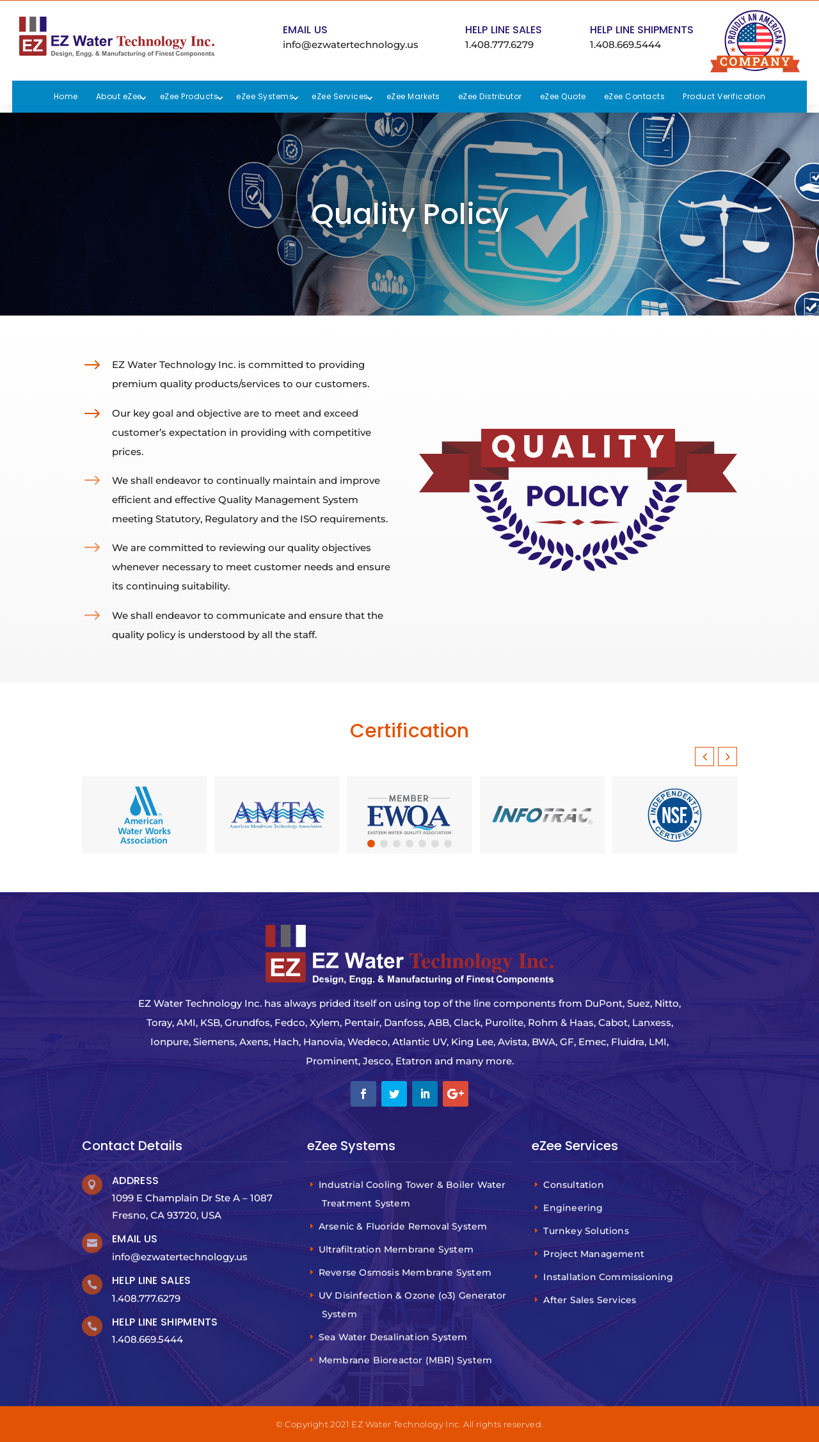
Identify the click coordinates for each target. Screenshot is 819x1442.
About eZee (119, 96)
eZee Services (340, 96)
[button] (727, 756)
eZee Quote (563, 96)
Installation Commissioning (609, 1277)
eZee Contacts (634, 96)
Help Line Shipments (642, 29)
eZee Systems (265, 96)
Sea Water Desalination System (395, 1337)
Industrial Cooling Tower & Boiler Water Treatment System (414, 1194)
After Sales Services (591, 1300)
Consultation (575, 1184)
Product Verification (724, 96)
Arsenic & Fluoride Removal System (405, 1226)
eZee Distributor (490, 96)
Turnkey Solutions (587, 1231)
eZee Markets (413, 96)
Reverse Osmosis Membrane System (406, 1272)
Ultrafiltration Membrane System (397, 1249)
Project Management (595, 1254)
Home (66, 96)
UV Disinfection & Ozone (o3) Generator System (414, 1305)
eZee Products (189, 96)
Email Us (305, 29)
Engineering (574, 1208)
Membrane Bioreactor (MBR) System (407, 1360)
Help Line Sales (504, 29)
